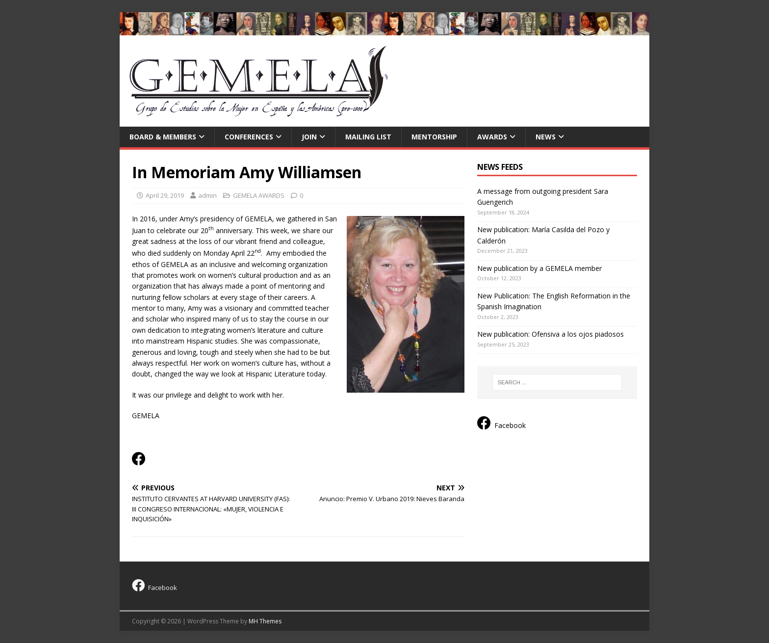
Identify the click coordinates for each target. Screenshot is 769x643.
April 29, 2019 (165, 195)
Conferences (249, 136)
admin (207, 195)
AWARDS (492, 136)
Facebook (501, 423)
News (546, 136)
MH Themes (265, 621)
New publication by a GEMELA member (539, 268)
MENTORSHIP (434, 136)
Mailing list (368, 136)
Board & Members (162, 136)
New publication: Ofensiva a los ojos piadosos (550, 334)
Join (309, 136)
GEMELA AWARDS (258, 195)
